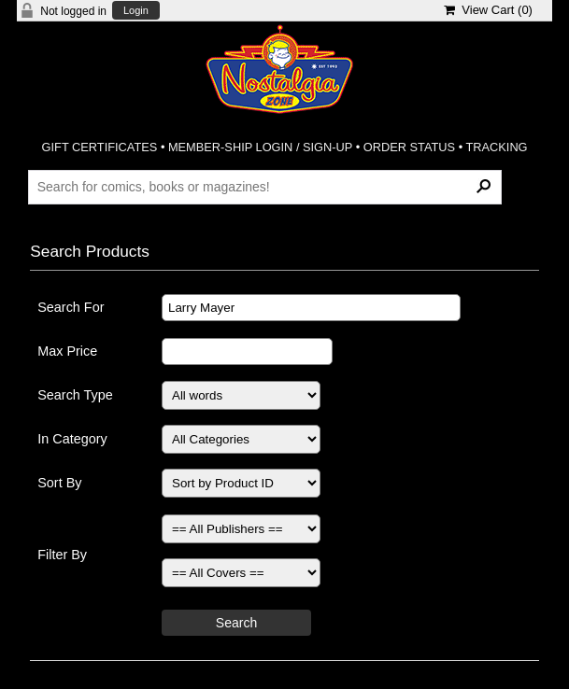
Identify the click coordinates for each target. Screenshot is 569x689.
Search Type (75, 394)
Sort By (59, 482)
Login (136, 11)
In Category (72, 438)
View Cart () (488, 10)
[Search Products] (265, 187)
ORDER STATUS (409, 147)
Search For (70, 307)
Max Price (67, 351)
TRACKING (496, 147)
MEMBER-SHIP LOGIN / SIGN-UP (260, 147)
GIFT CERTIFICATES (100, 147)
